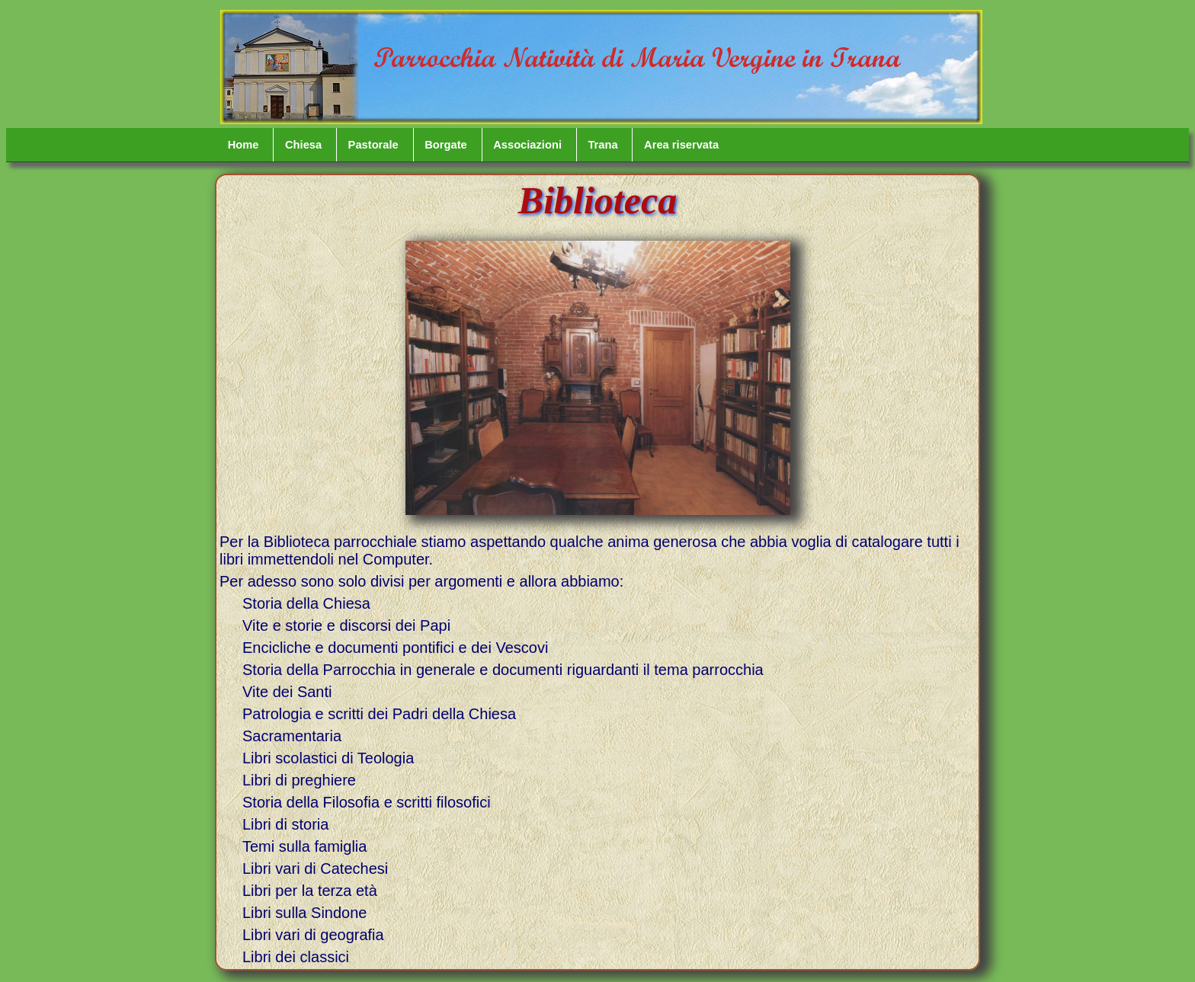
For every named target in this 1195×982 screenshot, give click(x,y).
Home (243, 145)
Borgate (445, 145)
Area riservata (681, 145)
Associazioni (527, 145)
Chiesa (303, 145)
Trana (602, 145)
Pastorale (373, 145)
